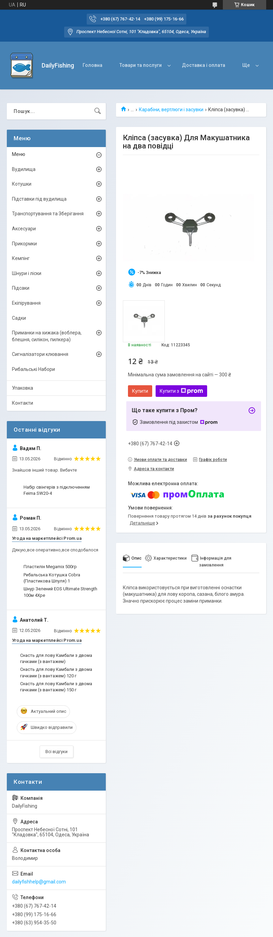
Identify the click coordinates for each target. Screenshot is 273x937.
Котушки (21, 184)
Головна (92, 65)
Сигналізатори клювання (40, 354)
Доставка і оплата (203, 65)
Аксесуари (24, 228)
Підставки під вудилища (39, 199)
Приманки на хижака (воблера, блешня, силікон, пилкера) (47, 336)
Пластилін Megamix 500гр (50, 566)
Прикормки (24, 243)
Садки (19, 318)
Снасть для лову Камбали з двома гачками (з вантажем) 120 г (56, 672)
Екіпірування (26, 303)
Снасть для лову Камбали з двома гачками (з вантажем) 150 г (56, 686)
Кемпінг (21, 258)
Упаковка (22, 388)
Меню (18, 154)
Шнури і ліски (26, 273)
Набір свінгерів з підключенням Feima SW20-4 (57, 490)
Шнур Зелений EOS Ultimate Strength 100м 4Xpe (60, 591)
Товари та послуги (140, 65)
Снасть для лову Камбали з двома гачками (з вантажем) (56, 658)
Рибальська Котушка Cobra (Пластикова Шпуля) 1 (52, 577)
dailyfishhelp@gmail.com (39, 881)
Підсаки (20, 288)
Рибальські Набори (33, 369)
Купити (140, 391)
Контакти (22, 403)
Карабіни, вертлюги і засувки (171, 109)
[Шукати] (97, 111)
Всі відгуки (56, 751)
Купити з (181, 391)
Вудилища (23, 169)
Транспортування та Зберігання (48, 213)
